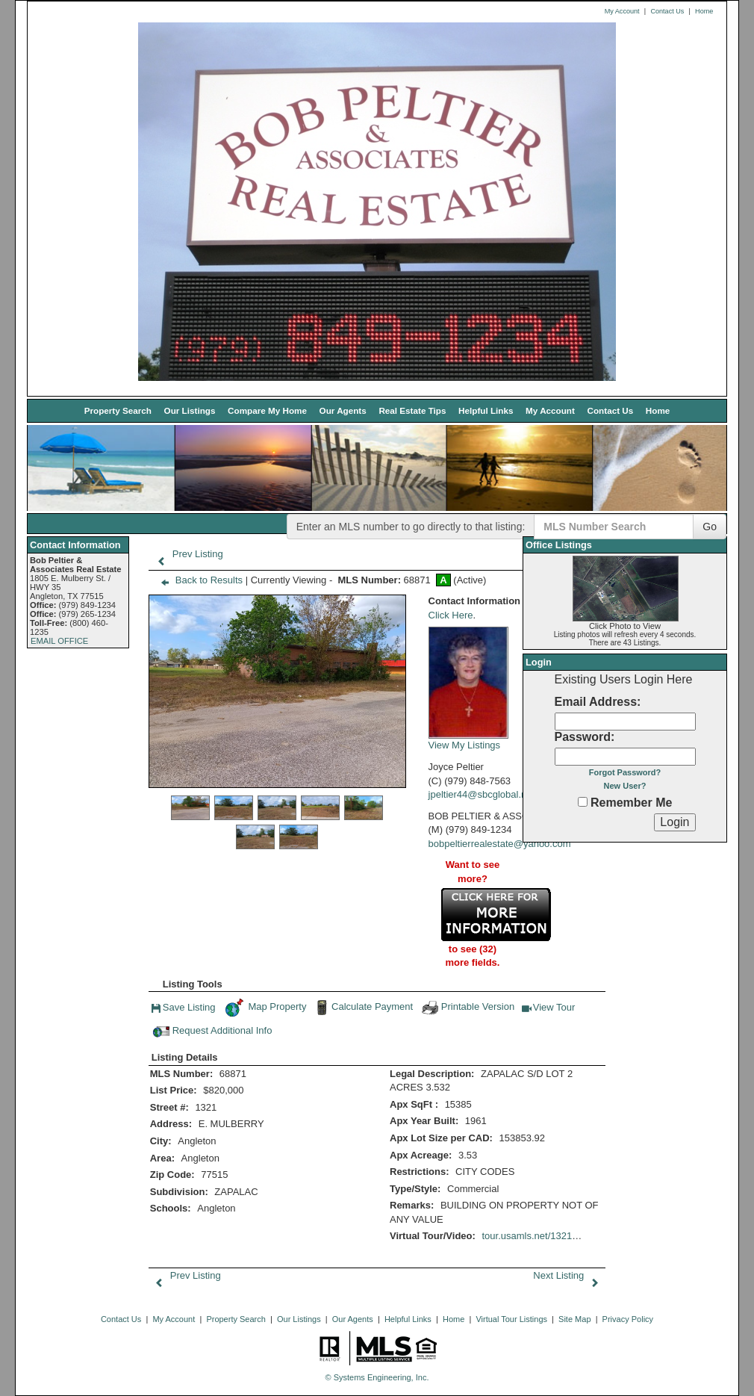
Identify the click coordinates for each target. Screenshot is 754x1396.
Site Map (574, 1319)
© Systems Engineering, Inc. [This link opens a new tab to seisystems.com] (377, 1377)
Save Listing (183, 1009)
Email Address (596, 701)
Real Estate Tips (412, 410)
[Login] (674, 822)
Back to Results (199, 580)
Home (704, 11)
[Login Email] (625, 721)
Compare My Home (267, 410)
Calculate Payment (362, 1008)
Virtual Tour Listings (511, 1319)
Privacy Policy (627, 1319)
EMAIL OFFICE (59, 640)
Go (709, 527)
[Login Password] (625, 757)
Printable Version (467, 1007)
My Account (622, 11)
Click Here (451, 615)
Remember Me (625, 802)
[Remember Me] (583, 802)
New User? (625, 785)
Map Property (265, 1007)
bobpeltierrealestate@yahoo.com (500, 843)
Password (583, 736)
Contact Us (667, 11)
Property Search (118, 410)
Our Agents (343, 410)
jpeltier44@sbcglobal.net (482, 794)
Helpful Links (485, 410)
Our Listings (190, 410)
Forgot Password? (625, 772)
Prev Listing (187, 553)
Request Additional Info (212, 1031)
